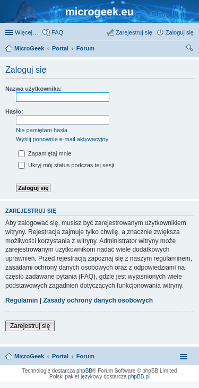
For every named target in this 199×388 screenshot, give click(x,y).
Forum (85, 356)
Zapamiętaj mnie (44, 153)
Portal (60, 48)
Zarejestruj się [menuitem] (134, 32)
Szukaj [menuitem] (190, 49)
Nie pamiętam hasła (41, 130)
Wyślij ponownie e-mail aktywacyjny (62, 139)
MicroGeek (29, 356)
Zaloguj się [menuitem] (180, 32)
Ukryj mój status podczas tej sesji (66, 165)
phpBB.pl (139, 377)
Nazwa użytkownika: (33, 88)
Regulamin (21, 300)
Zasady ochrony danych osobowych (98, 300)
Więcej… (26, 32)
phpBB (84, 371)
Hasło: (14, 111)
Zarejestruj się (30, 326)
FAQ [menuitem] (57, 32)
